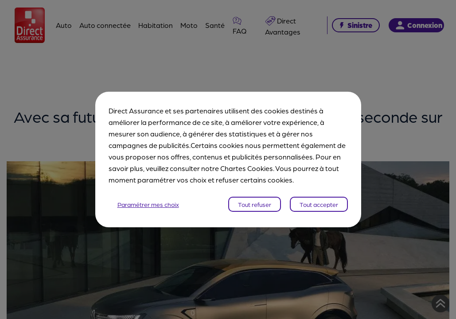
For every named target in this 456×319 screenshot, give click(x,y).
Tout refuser (254, 204)
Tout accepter (319, 204)
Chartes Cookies (246, 168)
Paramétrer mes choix (148, 204)
